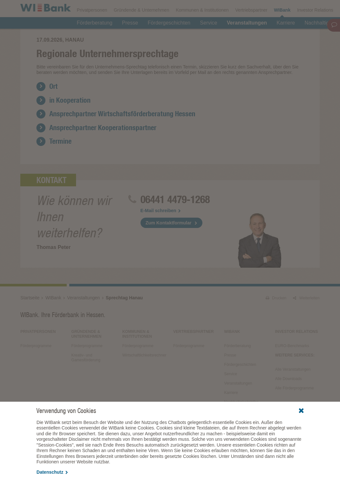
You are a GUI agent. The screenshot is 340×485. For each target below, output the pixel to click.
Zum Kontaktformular (168, 252)
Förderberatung (94, 39)
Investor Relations (315, 26)
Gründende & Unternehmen (141, 26)
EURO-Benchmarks (292, 375)
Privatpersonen (92, 26)
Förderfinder (254, 8)
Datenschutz (52, 472)
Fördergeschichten (169, 39)
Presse (130, 39)
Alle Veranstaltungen (293, 399)
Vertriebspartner (251, 26)
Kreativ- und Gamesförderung (85, 387)
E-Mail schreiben (161, 239)
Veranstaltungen (247, 39)
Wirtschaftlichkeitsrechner (144, 384)
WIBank (282, 26)
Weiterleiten (306, 327)
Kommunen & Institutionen (202, 26)
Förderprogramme (215, 8)
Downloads (176, 8)
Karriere (286, 39)
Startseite (29, 327)
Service (208, 39)
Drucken (276, 327)
